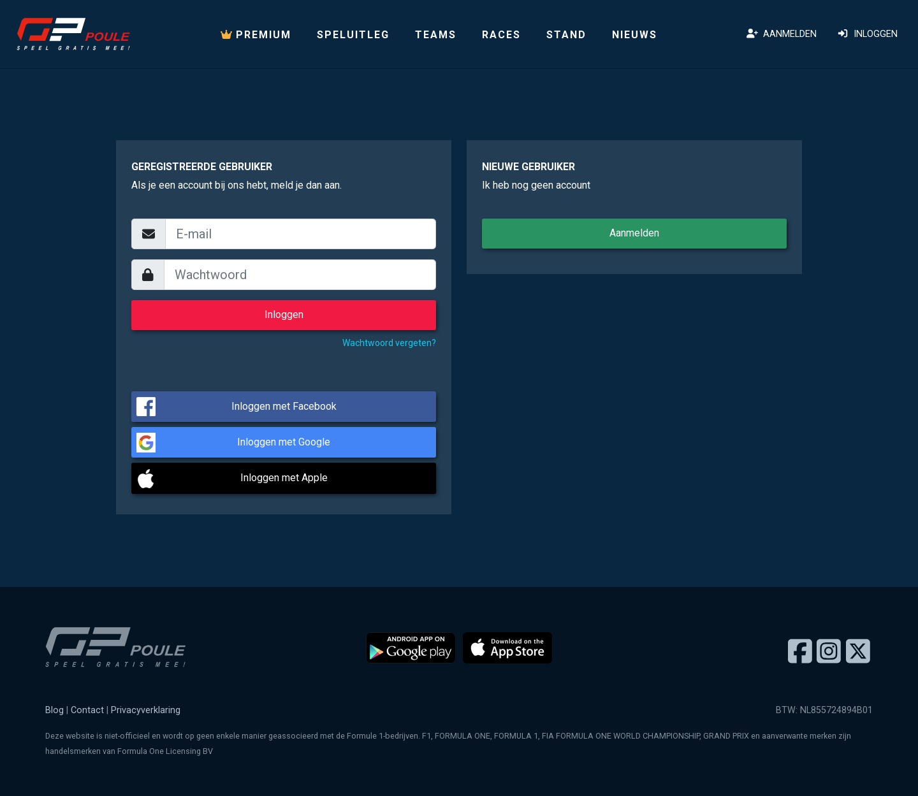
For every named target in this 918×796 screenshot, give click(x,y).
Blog (54, 710)
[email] (300, 234)
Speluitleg (353, 35)
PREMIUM (256, 35)
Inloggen (867, 34)
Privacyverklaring (145, 710)
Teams (435, 35)
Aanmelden (782, 34)
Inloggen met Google (283, 442)
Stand (566, 35)
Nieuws (634, 35)
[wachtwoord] (300, 274)
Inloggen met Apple (284, 478)
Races (501, 35)
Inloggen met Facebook (284, 406)
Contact (87, 710)
